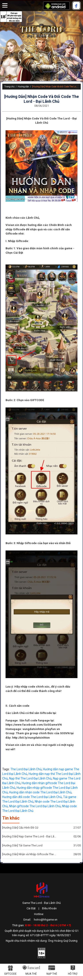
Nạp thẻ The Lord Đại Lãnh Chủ (30, 778)
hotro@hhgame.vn (45, 919)
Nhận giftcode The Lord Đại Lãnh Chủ (35, 806)
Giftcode (10, 973)
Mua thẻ (31, 973)
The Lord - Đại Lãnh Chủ (41, 31)
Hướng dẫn (23, 86)
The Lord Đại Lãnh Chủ (26, 769)
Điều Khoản (49, 908)
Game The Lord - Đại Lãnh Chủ (41, 902)
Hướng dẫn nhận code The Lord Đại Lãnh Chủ (40, 792)
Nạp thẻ (51, 973)
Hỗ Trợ (72, 973)
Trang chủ (9, 86)
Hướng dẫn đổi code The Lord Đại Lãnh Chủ (32, 797)
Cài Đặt (31, 908)
